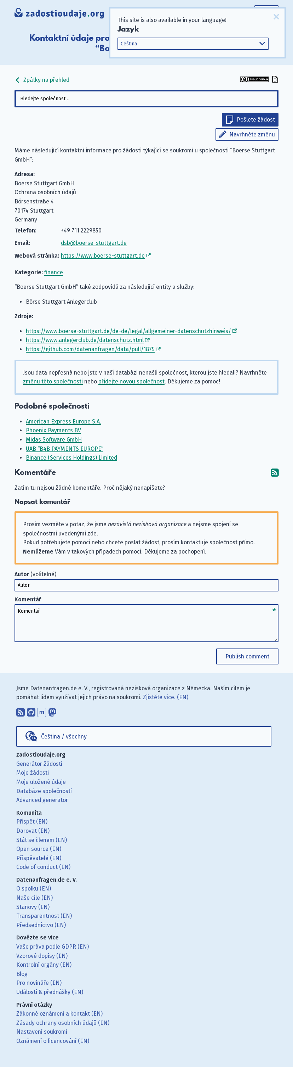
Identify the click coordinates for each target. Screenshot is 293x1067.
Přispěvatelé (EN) (38, 858)
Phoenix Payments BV (53, 430)
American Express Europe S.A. (63, 421)
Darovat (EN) (33, 830)
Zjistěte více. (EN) (165, 697)
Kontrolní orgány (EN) (43, 964)
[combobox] (146, 98)
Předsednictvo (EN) (41, 925)
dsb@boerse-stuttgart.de (94, 243)
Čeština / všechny (64, 736)
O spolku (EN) (33, 888)
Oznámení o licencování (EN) (52, 1041)
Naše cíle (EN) (34, 897)
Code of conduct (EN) (43, 867)
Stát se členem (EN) (41, 840)
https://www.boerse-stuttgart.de (103, 255)
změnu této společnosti (53, 381)
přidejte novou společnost (131, 381)
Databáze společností (44, 791)
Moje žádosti (32, 772)
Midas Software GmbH (54, 439)
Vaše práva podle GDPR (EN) (52, 946)
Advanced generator (42, 800)
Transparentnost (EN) (44, 915)
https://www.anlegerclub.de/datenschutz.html (85, 340)
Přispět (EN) (31, 821)
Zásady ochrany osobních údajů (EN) (62, 1023)
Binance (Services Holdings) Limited (71, 457)
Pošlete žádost (256, 119)
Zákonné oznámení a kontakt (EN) (59, 1013)
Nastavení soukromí (41, 1031)
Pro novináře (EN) (39, 982)
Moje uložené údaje (41, 782)
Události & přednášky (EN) (49, 992)
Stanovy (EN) (33, 907)
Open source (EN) (38, 849)
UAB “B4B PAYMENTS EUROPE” (64, 448)
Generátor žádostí (39, 763)
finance (53, 272)
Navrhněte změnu (252, 134)
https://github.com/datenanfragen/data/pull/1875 (90, 349)
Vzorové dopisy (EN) (42, 956)
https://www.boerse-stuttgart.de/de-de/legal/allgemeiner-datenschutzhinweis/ (128, 331)
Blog (22, 974)
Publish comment (247, 656)
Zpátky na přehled (42, 80)
